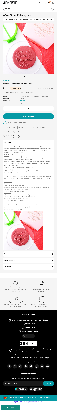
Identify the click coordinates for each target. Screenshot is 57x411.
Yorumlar (7, 254)
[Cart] (49, 3)
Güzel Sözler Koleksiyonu (17, 15)
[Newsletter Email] (28, 383)
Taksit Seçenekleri (9, 260)
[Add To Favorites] (9, 127)
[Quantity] (28, 108)
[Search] (28, 8)
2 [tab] (27, 76)
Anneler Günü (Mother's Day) (42, 96)
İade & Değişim (38, 358)
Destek (10, 408)
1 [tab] (24, 76)
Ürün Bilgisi (7, 142)
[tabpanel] (28, 48)
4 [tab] (32, 76)
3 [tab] (29, 76)
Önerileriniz (7, 267)
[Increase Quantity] (52, 108)
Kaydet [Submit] (48, 383)
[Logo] (10, 3)
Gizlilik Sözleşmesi (22, 358)
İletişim (47, 358)
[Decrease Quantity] (4, 108)
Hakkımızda (11, 358)
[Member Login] (44, 3)
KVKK (31, 358)
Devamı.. (40, 354)
